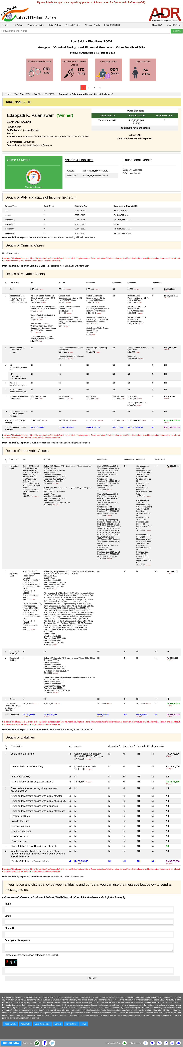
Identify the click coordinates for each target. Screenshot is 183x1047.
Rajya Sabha (55, 25)
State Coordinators (42, 1024)
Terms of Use (71, 1024)
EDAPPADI (49, 94)
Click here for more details (135, 128)
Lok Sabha (18, 25)
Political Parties (72, 25)
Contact (58, 1024)
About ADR (157, 25)
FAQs (84, 1024)
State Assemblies (36, 25)
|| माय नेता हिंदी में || (112, 25)
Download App (113, 1043)
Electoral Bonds (92, 25)
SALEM (37, 94)
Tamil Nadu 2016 (22, 94)
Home (5, 25)
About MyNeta (174, 25)
